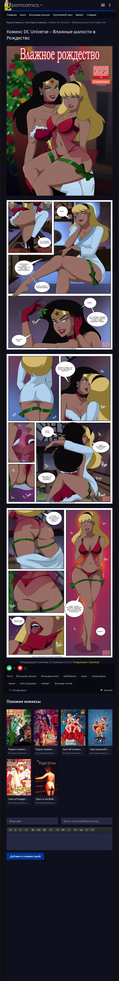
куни (84, 676)
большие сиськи (26, 676)
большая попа (49, 676)
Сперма (91, 14)
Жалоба (106, 690)
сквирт (45, 683)
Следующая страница (86, 662)
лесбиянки (69, 676)
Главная (12, 14)
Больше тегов (63, 683)
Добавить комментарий (25, 856)
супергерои (99, 676)
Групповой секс (63, 14)
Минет (80, 14)
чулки (11, 683)
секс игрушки (28, 683)
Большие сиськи (39, 14)
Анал (23, 14)
